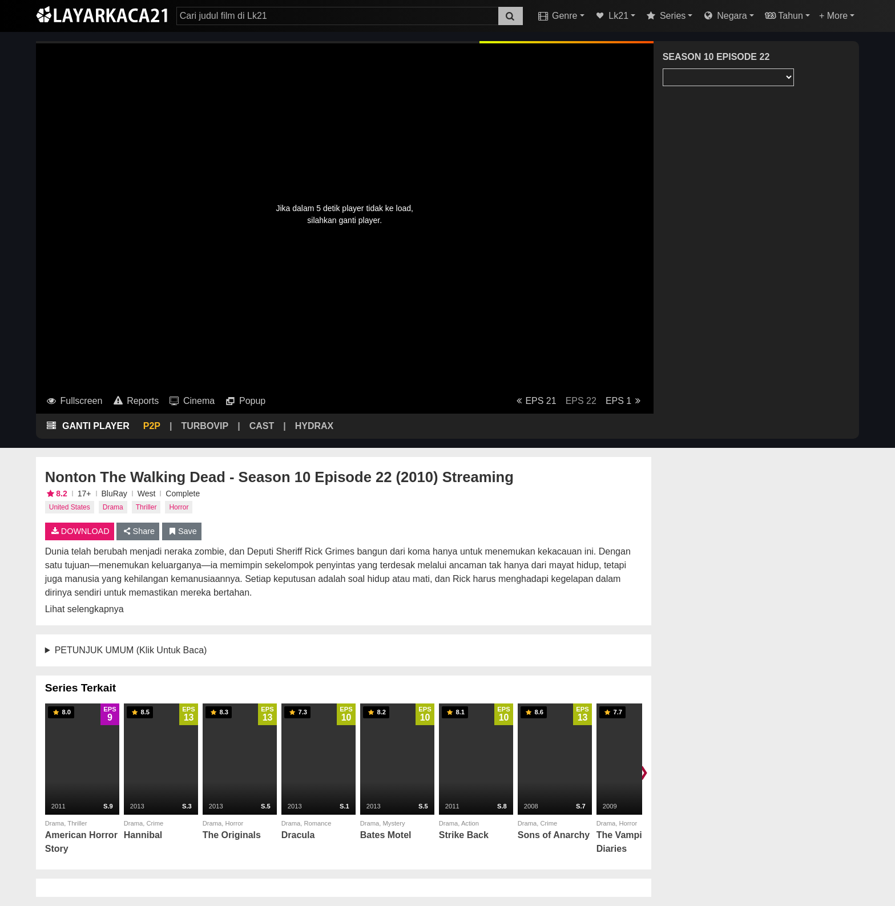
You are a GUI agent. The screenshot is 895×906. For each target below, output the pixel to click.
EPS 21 (535, 401)
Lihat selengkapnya (84, 609)
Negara (724, 16)
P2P (151, 426)
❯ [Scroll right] (643, 771)
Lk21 (611, 16)
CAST (262, 426)
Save (182, 531)
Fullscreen (74, 401)
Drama (113, 507)
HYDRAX (314, 426)
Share (138, 531)
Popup (244, 401)
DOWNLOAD (80, 531)
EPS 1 (625, 401)
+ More (833, 16)
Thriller (146, 507)
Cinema (191, 401)
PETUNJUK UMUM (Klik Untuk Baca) (131, 650)
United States (69, 507)
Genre (557, 16)
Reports (135, 401)
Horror (178, 507)
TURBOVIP (204, 426)
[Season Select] (728, 77)
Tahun (783, 16)
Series (665, 16)
